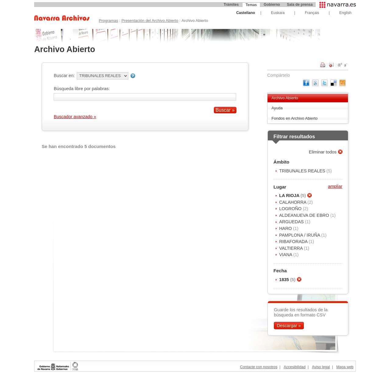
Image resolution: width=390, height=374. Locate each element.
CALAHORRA (293, 202)
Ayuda (277, 108)
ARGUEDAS (292, 221)
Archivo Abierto (284, 98)
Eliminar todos (323, 152)
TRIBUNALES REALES (302, 170)
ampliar (335, 186)
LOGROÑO (291, 208)
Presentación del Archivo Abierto (149, 20)
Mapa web (344, 367)
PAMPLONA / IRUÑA (300, 235)
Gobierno (272, 4)
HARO (286, 228)
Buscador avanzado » (75, 116)
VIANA (286, 254)
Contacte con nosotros (258, 367)
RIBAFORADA (294, 241)
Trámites (231, 4)
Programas (108, 20)
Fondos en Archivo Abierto (294, 118)
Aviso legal (321, 367)
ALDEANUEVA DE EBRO (304, 215)
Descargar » (289, 325)
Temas (251, 5)
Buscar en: (64, 75)
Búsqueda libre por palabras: (82, 88)
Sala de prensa (300, 4)
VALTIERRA (291, 248)
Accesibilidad (294, 367)
